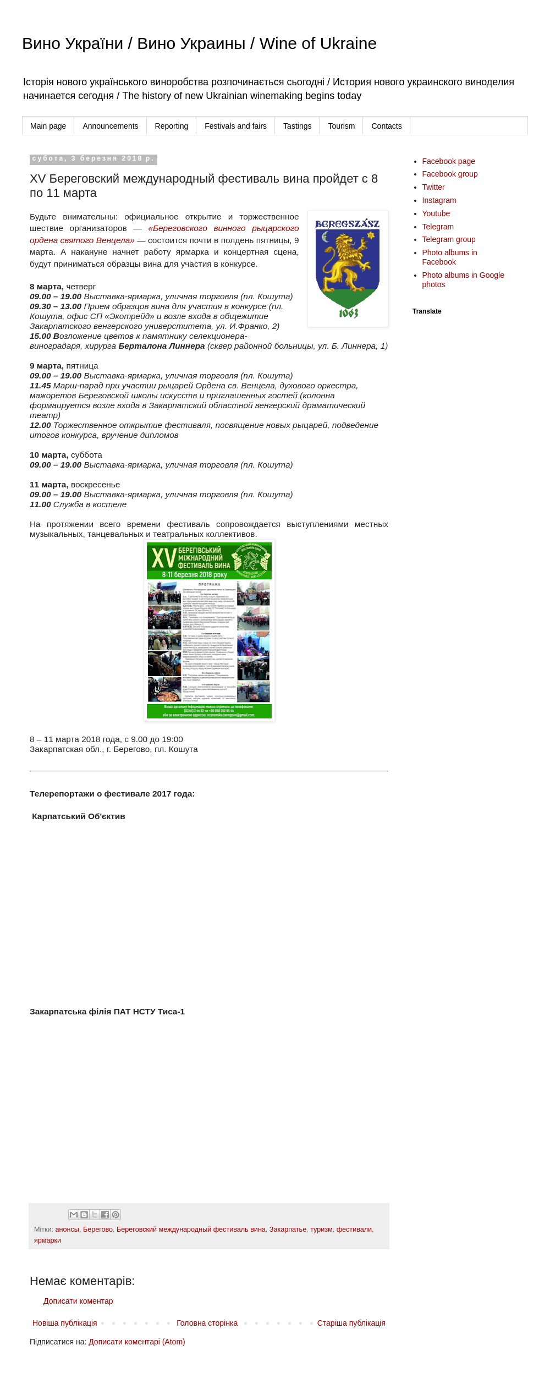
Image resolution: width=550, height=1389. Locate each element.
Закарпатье (288, 1229)
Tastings (297, 126)
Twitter (433, 187)
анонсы (67, 1229)
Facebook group (450, 173)
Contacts (386, 126)
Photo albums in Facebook (449, 257)
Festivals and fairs (236, 126)
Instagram (439, 200)
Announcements (110, 126)
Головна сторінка (207, 1323)
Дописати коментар (78, 1301)
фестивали (354, 1229)
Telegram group (449, 239)
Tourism (341, 126)
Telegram (438, 226)
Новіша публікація (64, 1323)
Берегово (98, 1229)
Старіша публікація (351, 1323)
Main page (48, 126)
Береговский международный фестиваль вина (191, 1229)
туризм (321, 1229)
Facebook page (449, 161)
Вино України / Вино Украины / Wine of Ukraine (199, 43)
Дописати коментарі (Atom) (137, 1341)
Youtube (436, 213)
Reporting (172, 126)
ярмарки (47, 1240)
